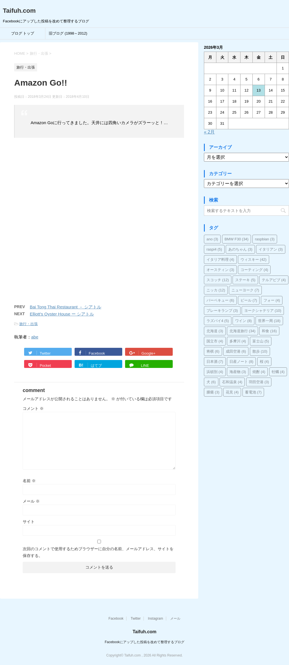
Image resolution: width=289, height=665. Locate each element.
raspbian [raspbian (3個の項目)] (265, 239)
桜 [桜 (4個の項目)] (264, 361)
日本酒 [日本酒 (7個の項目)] (214, 361)
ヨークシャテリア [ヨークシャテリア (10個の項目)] (262, 310)
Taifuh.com (19, 10)
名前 (29, 480)
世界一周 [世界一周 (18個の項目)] (269, 321)
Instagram (155, 618)
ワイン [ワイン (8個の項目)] (243, 321)
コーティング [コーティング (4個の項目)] (254, 270)
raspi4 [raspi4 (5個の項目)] (214, 249)
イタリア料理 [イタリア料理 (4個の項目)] (220, 259)
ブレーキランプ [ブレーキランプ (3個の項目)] (222, 310)
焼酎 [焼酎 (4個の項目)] (258, 372)
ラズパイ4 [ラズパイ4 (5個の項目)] (217, 321)
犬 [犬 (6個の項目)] (211, 382)
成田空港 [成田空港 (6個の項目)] (236, 351)
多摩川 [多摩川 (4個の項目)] (237, 341)
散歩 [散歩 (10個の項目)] (259, 351)
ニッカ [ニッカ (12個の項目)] (215, 290)
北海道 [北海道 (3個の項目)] (214, 331)
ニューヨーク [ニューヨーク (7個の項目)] (245, 290)
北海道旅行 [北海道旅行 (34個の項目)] (242, 331)
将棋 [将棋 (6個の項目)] (213, 351)
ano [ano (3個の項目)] (212, 239)
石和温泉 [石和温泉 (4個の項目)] (232, 382)
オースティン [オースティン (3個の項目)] (220, 270)
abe (34, 336)
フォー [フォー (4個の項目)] (271, 300)
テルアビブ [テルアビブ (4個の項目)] (274, 280)
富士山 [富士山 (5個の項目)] (260, 341)
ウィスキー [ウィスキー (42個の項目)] (254, 259)
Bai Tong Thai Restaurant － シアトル (65, 306)
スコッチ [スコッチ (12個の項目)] (217, 280)
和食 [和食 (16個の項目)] (269, 331)
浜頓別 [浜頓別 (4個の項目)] (214, 372)
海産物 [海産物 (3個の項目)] (237, 372)
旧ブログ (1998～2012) (68, 33)
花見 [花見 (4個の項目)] (232, 392)
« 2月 (209, 132)
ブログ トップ (22, 33)
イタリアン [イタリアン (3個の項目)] (271, 249)
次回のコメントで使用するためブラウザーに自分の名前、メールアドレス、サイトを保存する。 (98, 552)
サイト (29, 521)
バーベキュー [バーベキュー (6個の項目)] (220, 300)
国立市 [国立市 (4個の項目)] (214, 341)
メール (31, 501)
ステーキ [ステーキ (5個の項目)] (245, 280)
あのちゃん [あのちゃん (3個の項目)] (240, 249)
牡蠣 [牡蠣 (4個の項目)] (278, 372)
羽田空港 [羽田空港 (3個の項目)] (259, 382)
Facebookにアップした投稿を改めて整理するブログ (144, 642)
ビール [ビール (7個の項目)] (249, 300)
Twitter (136, 618)
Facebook (116, 618)
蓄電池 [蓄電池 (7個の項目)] (253, 392)
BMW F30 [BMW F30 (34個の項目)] (237, 239)
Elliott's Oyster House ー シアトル (62, 314)
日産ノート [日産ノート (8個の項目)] (241, 361)
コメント (33, 408)
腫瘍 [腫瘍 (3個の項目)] (213, 392)
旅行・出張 (28, 324)
